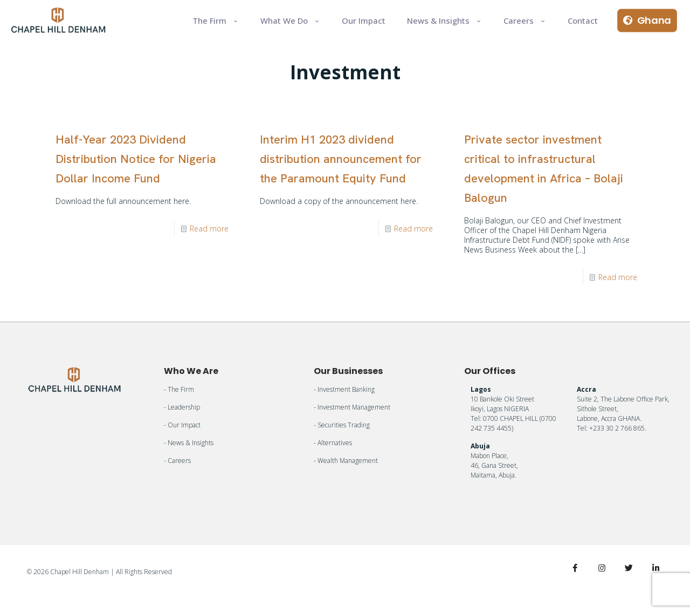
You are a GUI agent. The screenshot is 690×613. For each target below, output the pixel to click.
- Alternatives (333, 442)
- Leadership (182, 407)
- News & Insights (188, 442)
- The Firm (179, 389)
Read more (209, 228)
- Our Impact (182, 425)
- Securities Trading (342, 425)
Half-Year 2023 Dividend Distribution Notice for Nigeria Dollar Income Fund (136, 159)
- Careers (177, 460)
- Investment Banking (344, 389)
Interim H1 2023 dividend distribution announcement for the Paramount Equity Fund (341, 159)
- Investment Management (352, 407)
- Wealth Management (346, 460)
